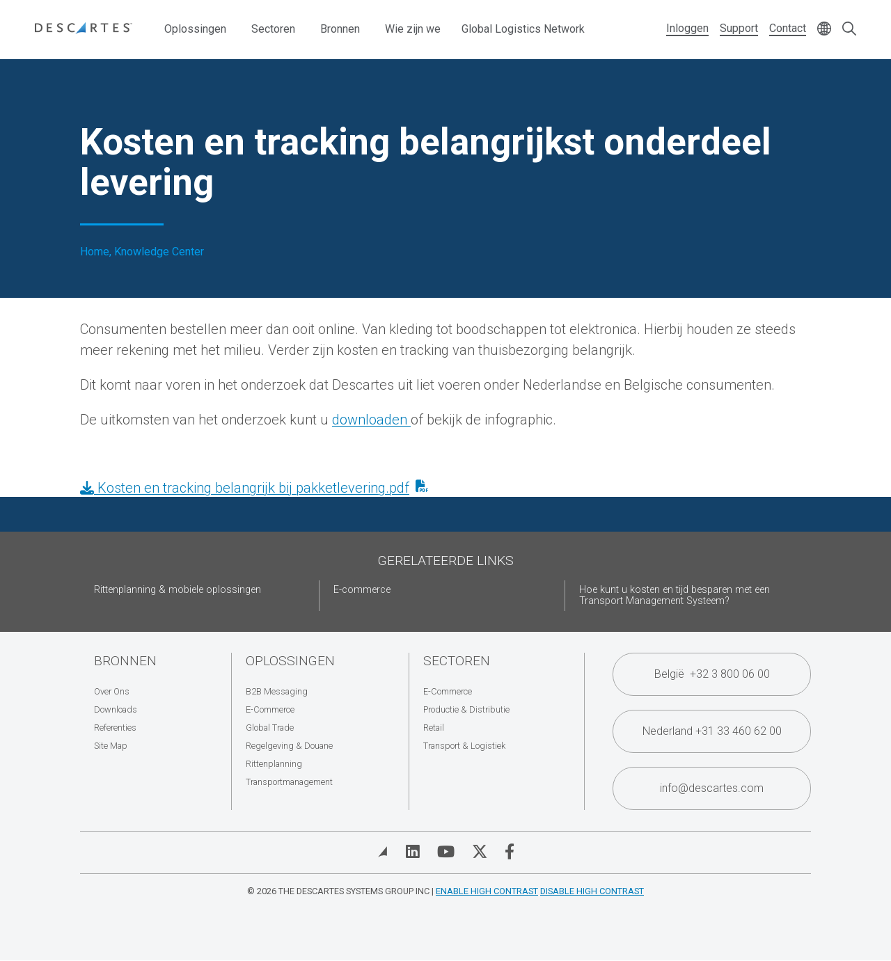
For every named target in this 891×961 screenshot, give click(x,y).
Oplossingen (195, 28)
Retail (433, 727)
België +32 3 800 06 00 (712, 674)
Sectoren (273, 28)
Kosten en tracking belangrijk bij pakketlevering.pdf (244, 487)
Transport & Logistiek (464, 745)
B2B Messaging (277, 691)
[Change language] (824, 30)
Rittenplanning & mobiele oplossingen (177, 590)
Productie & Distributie (466, 709)
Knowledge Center (159, 251)
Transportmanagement (289, 782)
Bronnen (340, 28)
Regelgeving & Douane (289, 745)
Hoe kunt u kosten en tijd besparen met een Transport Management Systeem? (674, 595)
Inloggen (687, 28)
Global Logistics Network (523, 28)
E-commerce (362, 590)
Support (739, 28)
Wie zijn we (413, 28)
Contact (787, 28)
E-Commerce (270, 709)
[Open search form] (849, 30)
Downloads (115, 709)
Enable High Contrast (487, 891)
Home (94, 251)
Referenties (115, 727)
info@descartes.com (712, 788)
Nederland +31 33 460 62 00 (712, 731)
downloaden (371, 419)
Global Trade (270, 727)
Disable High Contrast (592, 891)
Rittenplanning (274, 764)
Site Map (110, 745)
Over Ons (111, 691)
